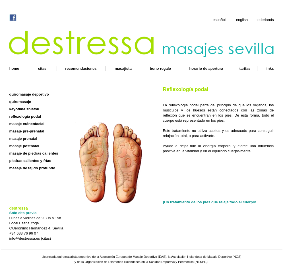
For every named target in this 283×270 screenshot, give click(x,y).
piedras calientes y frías (30, 161)
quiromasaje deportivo (29, 94)
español (219, 20)
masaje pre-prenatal (26, 131)
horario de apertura (206, 68)
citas (42, 68)
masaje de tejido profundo (32, 168)
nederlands (264, 20)
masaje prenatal (23, 138)
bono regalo (160, 68)
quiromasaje (20, 102)
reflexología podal (25, 116)
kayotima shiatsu (24, 109)
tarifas (244, 68)
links (269, 68)
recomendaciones (81, 68)
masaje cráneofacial (27, 124)
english (242, 20)
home (14, 68)
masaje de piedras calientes (33, 153)
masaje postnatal (24, 146)
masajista (123, 68)
